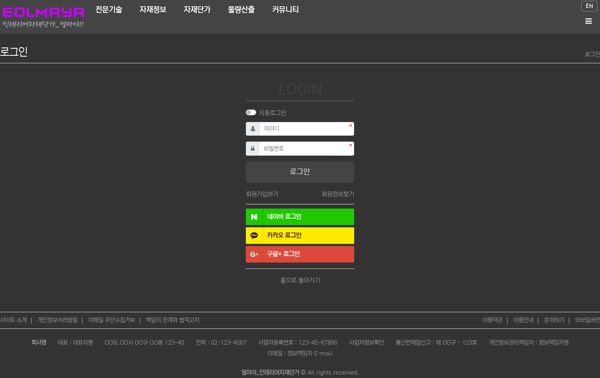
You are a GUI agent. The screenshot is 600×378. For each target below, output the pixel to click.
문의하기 (554, 320)
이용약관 (492, 320)
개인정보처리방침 (58, 320)
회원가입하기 (262, 194)
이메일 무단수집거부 (111, 320)
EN (589, 6)
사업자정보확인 (366, 342)
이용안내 (523, 320)
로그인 (592, 54)
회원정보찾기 (338, 194)
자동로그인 (272, 113)
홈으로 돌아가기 (300, 280)
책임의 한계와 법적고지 (172, 320)
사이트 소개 (13, 320)
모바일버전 (587, 320)
